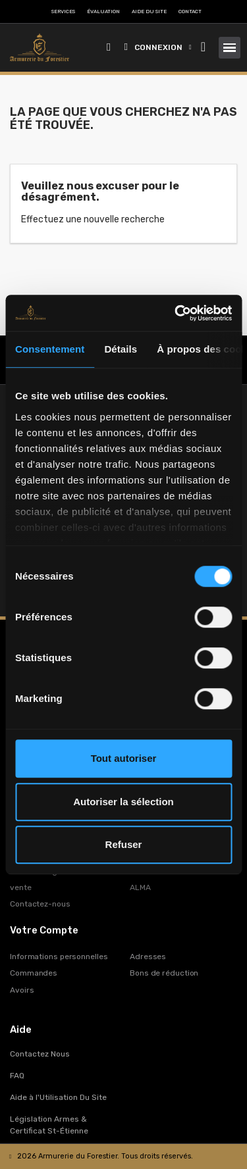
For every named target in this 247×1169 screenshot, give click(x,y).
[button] (109, 48)
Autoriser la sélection (123, 801)
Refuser (123, 844)
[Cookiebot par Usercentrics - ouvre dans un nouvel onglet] (176, 313)
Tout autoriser (124, 758)
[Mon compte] (158, 47)
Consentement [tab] (49, 349)
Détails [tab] (120, 349)
